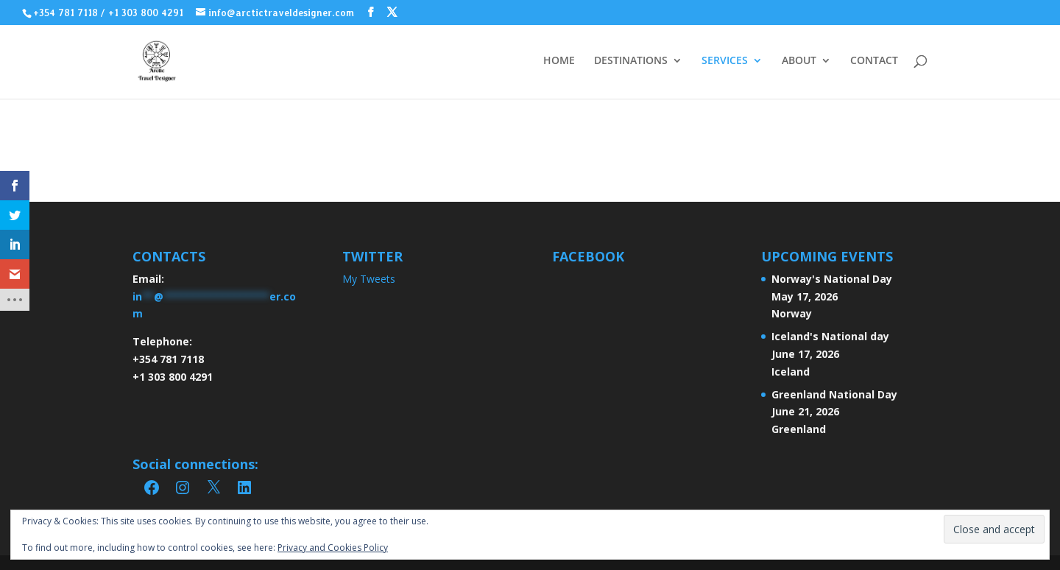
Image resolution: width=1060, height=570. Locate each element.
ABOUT (799, 61)
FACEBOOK (588, 256)
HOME (559, 61)
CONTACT (874, 61)
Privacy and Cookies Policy (333, 547)
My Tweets (368, 279)
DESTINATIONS (631, 61)
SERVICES (725, 61)
